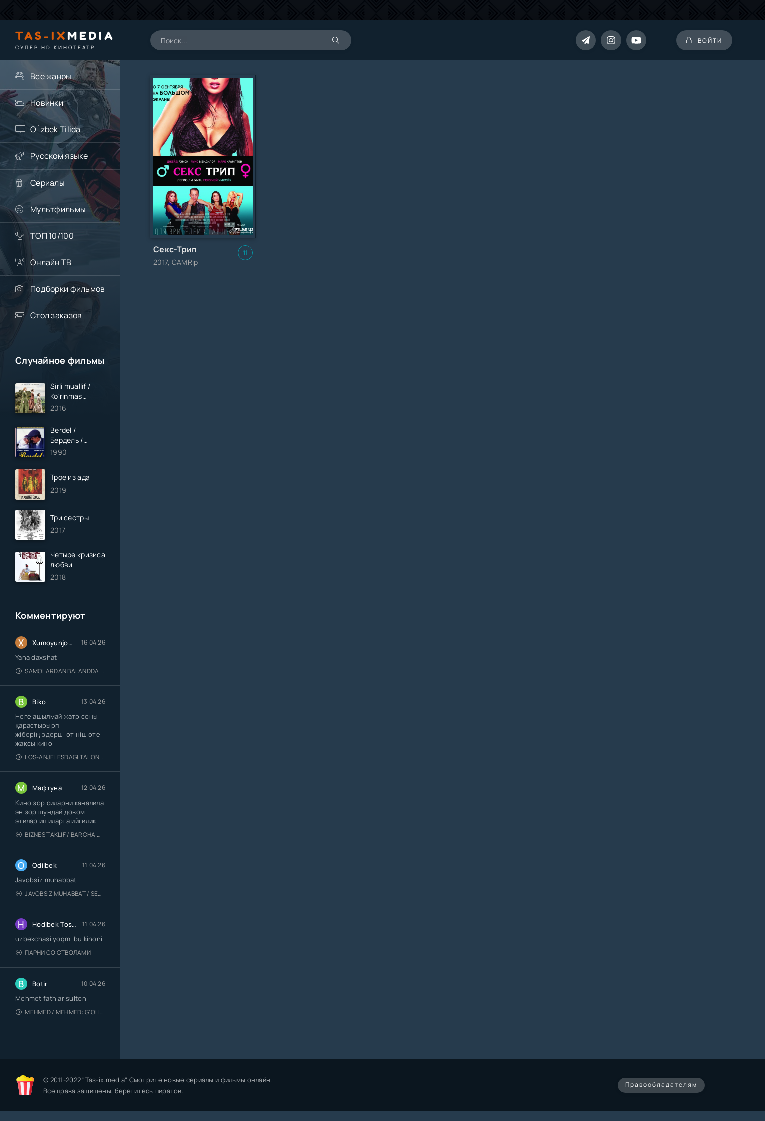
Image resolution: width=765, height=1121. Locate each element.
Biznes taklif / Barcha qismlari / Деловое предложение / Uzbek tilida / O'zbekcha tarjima (60, 834)
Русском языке (59, 156)
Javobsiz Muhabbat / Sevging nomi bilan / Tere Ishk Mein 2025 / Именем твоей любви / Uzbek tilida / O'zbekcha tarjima (60, 893)
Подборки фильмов (67, 288)
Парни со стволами (53, 952)
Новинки (46, 102)
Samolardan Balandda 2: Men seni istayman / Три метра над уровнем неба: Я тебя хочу (60, 671)
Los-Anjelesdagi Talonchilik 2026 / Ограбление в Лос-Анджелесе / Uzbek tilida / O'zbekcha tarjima (60, 757)
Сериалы (47, 182)
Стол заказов (56, 315)
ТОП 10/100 (52, 235)
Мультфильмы (58, 209)
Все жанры (51, 76)
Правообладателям (661, 1084)
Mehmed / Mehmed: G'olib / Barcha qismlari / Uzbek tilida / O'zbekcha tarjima (60, 1012)
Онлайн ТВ (51, 262)
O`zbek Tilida (55, 129)
